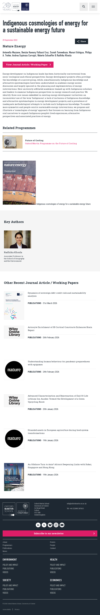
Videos (5, 572)
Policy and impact (10, 565)
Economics (56, 580)
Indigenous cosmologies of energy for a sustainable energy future (63, 204)
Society (7, 580)
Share (81, 41)
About (5, 542)
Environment (10, 559)
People (52, 545)
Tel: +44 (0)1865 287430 (75, 508)
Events (52, 542)
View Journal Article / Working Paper (28, 64)
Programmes (7, 545)
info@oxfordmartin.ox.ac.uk (76, 503)
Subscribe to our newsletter (64, 533)
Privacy (17, 609)
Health (53, 559)
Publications (7, 548)
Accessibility (7, 609)
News (5, 551)
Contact (53, 548)
